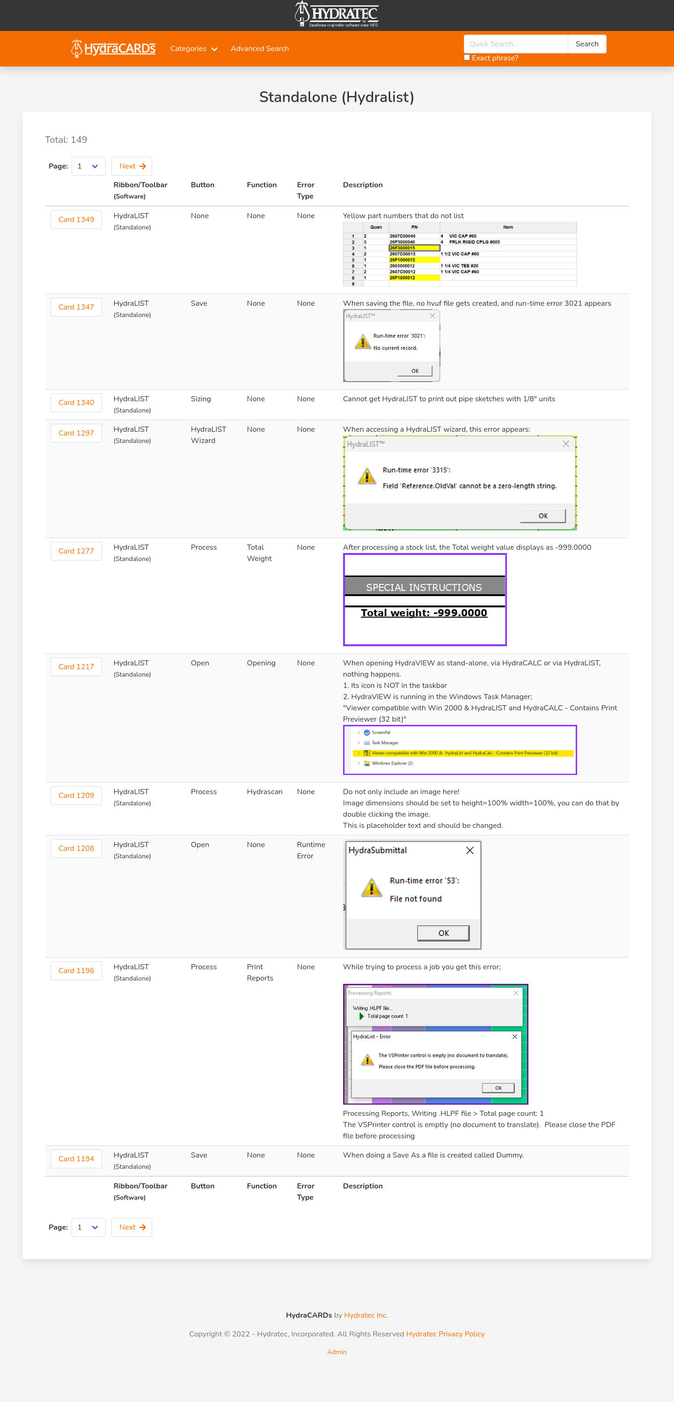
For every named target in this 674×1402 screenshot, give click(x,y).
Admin (336, 1352)
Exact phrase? (491, 58)
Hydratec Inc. (366, 1315)
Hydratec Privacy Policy (445, 1334)
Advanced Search (260, 49)
